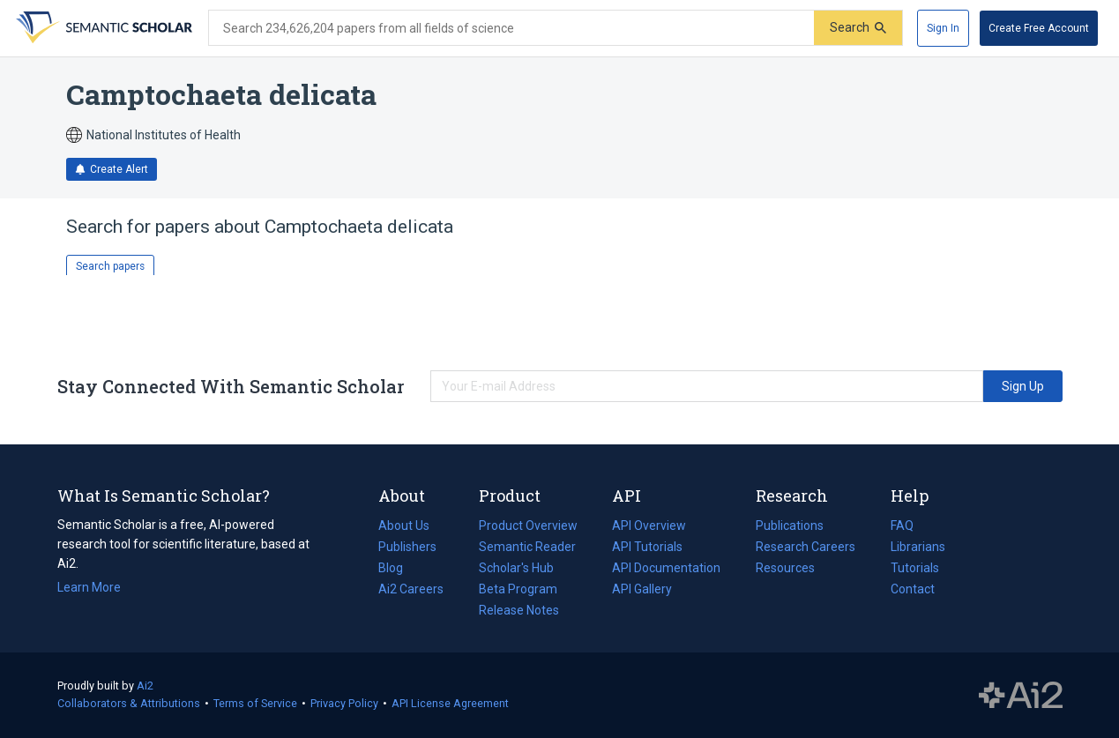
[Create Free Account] (1039, 28)
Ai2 (145, 685)
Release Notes (519, 610)
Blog (397, 567)
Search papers (110, 266)
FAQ (902, 525)
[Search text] (511, 28)
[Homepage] (102, 28)
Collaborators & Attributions (128, 703)
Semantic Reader (527, 547)
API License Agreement (450, 703)
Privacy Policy (344, 703)
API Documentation (666, 567)
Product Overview (528, 525)
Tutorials (915, 568)
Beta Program (518, 589)
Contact (913, 589)
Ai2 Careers (411, 589)
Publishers (407, 547)
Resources (785, 567)
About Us (403, 525)
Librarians (918, 547)
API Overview (649, 525)
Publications (790, 525)
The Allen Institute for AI (1021, 696)
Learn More (89, 587)
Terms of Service (255, 703)
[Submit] (858, 28)
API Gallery (642, 589)
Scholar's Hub (516, 568)
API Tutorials (647, 547)
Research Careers (805, 546)
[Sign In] (943, 28)
